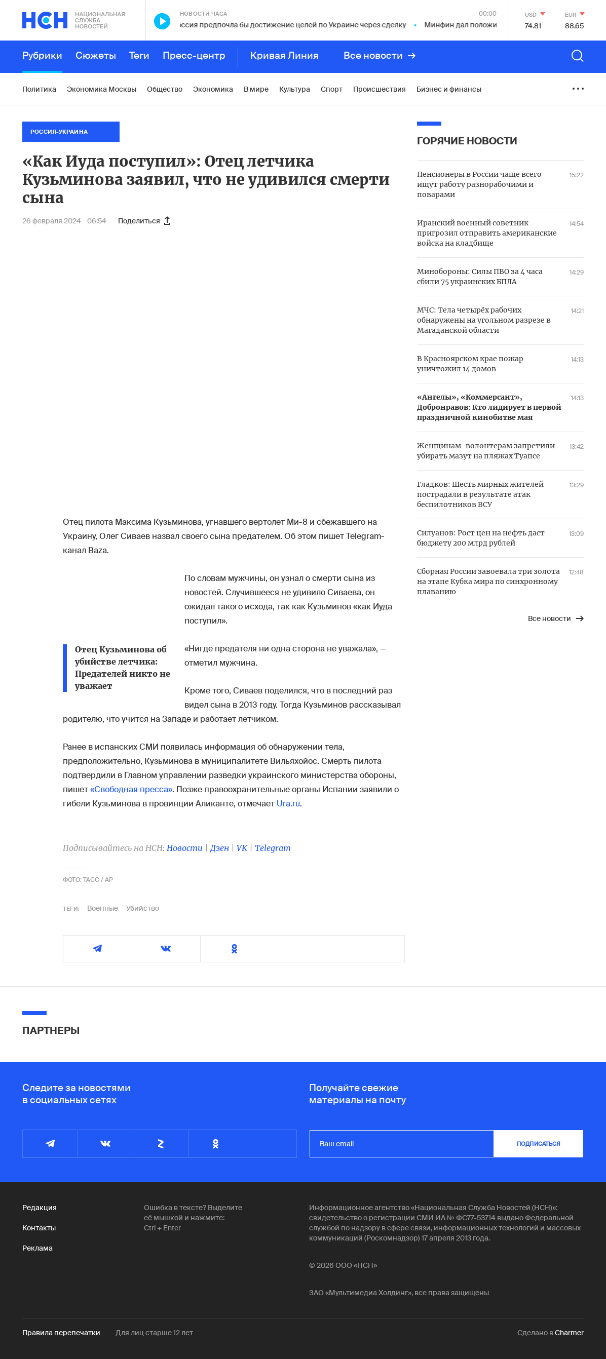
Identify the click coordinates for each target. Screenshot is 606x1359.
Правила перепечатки (61, 1332)
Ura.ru (288, 803)
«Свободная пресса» (131, 789)
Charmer (569, 1332)
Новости (185, 848)
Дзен (219, 848)
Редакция (39, 1207)
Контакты (39, 1227)
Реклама (37, 1248)
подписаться (538, 1143)
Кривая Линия (284, 56)
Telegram (273, 848)
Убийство (142, 908)
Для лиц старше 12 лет (154, 1332)
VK (242, 848)
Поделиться (144, 220)
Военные (102, 908)
